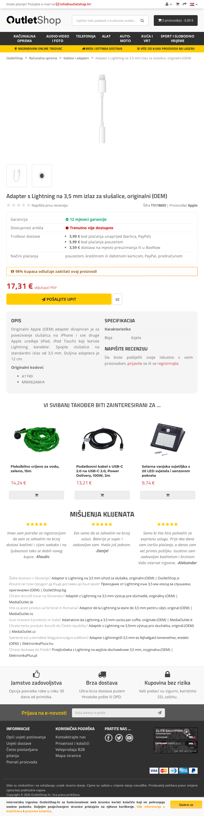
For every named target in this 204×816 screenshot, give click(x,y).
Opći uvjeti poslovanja (26, 736)
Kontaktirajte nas (71, 736)
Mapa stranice (68, 754)
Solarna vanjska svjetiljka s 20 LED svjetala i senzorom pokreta (166, 471)
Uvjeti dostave (18, 742)
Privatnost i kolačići (73, 742)
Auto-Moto (125, 38)
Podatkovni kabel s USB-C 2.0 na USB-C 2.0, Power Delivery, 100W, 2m (99, 471)
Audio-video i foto (57, 38)
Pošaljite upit (59, 299)
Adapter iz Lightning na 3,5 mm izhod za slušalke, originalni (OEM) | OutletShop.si (115, 578)
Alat (106, 36)
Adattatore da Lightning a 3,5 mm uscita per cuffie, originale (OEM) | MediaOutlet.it (127, 619)
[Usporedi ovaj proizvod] (117, 299)
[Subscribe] (159, 712)
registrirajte (168, 363)
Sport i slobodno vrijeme (177, 38)
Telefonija (86, 36)
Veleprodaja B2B (70, 748)
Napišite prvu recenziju (50, 205)
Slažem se (186, 805)
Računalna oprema (25, 38)
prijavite (135, 363)
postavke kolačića (38, 811)
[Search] (142, 20)
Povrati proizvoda (21, 760)
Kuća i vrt (147, 38)
